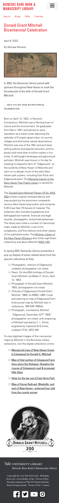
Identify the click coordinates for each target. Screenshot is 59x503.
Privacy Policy (42, 479)
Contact (45, 485)
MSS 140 (44, 241)
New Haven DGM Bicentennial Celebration (24, 106)
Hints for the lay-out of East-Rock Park (33, 378)
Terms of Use (34, 485)
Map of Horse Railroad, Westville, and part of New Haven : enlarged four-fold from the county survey (33, 388)
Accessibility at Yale (25, 479)
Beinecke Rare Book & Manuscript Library (19, 6)
